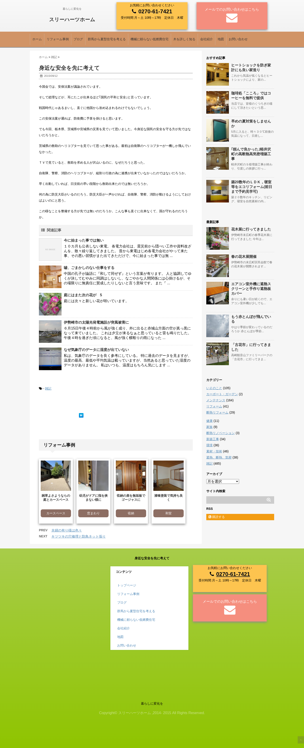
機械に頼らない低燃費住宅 (150, 39)
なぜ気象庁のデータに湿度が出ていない (96, 350)
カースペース (55, 513)
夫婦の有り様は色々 (66, 530)
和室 (168, 513)
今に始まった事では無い (84, 240)
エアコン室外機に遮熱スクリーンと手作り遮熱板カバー (251, 288)
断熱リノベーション (220, 433)
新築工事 (212, 439)
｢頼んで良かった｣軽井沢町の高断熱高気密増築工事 (251, 154)
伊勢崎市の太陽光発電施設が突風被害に (96, 322)
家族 (209, 427)
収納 (131, 513)
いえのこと (214, 388)
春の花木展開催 (243, 257)
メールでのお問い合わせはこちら (232, 9)
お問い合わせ (238, 39)
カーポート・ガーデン (222, 394)
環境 (209, 445)
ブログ (78, 39)
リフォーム (214, 406)
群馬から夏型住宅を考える (107, 39)
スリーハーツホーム (72, 19)
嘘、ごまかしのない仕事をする (89, 268)
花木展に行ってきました (251, 229)
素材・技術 (214, 451)
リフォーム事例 (58, 39)
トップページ (126, 585)
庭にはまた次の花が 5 (83, 295)
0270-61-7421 (155, 11)
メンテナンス (215, 400)
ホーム (37, 39)
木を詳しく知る (184, 39)
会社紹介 (206, 39)
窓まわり (93, 513)
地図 (221, 39)
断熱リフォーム (217, 412)
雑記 (48, 388)
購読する (217, 517)
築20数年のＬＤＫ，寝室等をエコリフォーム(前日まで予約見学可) (251, 186)
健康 (209, 421)
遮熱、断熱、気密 (219, 457)
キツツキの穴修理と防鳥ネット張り (78, 536)
